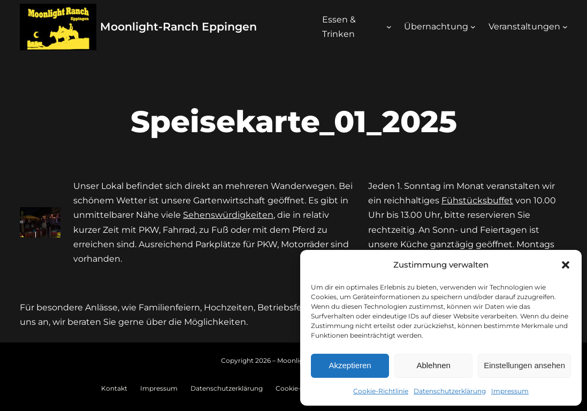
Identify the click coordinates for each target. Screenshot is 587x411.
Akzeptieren (350, 365)
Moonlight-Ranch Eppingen (178, 26)
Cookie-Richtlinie (380, 391)
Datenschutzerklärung (450, 391)
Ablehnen (433, 365)
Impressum (510, 391)
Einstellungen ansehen (524, 365)
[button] (565, 265)
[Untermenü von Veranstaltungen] (565, 26)
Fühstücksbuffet (477, 200)
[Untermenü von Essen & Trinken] (389, 26)
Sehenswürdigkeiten (228, 215)
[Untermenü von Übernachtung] (473, 26)
